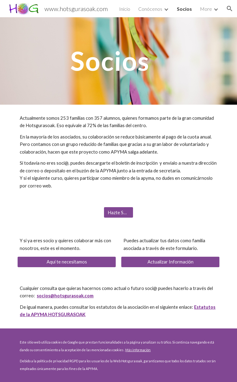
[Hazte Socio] (118, 212)
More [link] (206, 9)
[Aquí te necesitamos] (66, 262)
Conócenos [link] (150, 9)
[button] (229, 8)
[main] (110, 60)
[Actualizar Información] (170, 262)
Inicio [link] (124, 9)
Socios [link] (184, 9)
